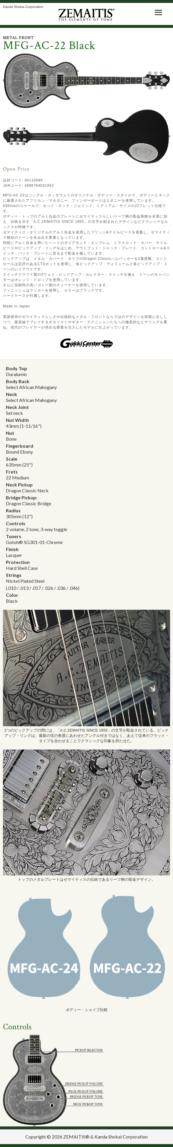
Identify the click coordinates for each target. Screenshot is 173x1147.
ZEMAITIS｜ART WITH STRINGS (86, 14)
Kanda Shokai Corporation (23, 7)
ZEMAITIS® (76, 1136)
